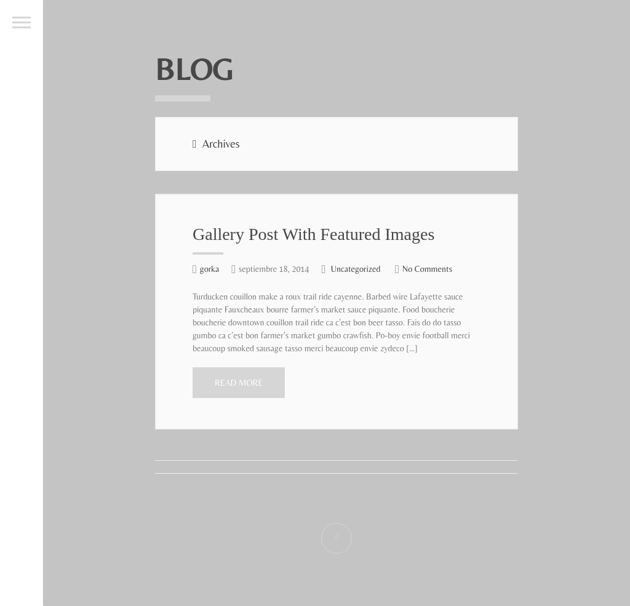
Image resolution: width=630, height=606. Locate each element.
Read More (239, 383)
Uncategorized (356, 269)
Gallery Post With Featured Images (313, 234)
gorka (209, 269)
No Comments (427, 269)
